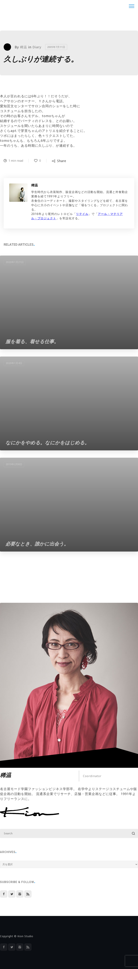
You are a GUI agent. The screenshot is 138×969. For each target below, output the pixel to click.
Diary (36, 47)
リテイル (82, 214)
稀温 (23, 47)
